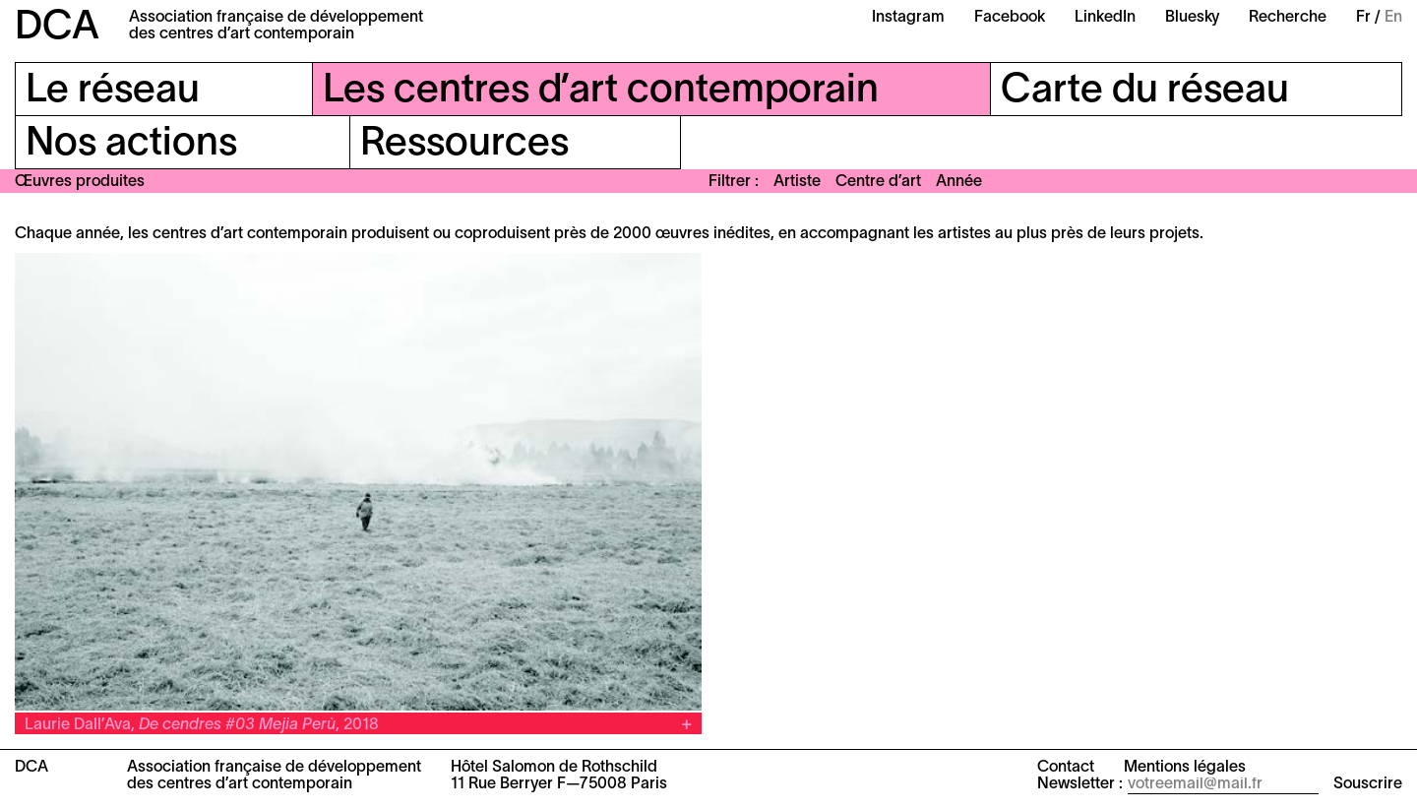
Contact (1065, 768)
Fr (1363, 18)
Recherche (1287, 18)
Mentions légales (1185, 768)
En (1393, 18)
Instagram (908, 18)
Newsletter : (1080, 784)
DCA (57, 28)
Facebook (1009, 18)
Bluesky (1192, 18)
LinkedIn (1105, 18)
